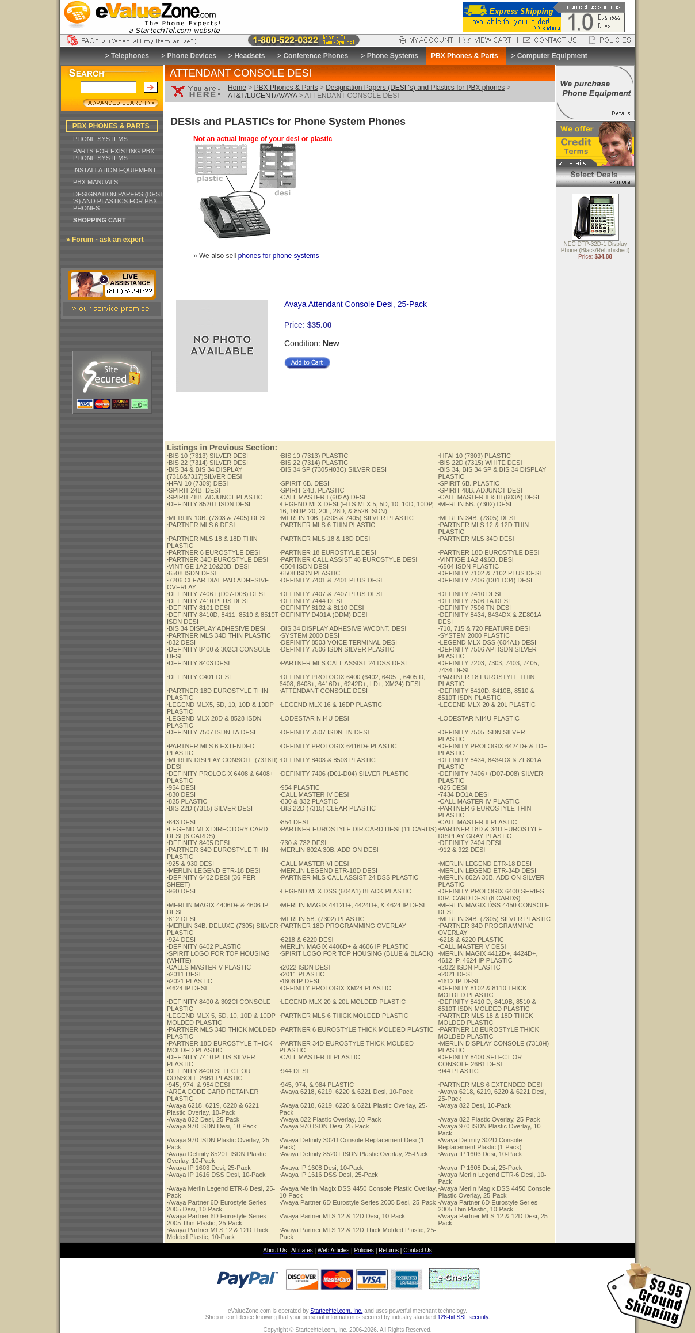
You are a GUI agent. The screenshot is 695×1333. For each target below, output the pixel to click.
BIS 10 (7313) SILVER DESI (207, 455)
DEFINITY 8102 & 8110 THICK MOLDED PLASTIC (482, 991)
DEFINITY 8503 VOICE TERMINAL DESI (338, 642)
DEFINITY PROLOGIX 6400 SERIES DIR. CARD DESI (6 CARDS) (491, 895)
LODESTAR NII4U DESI (314, 718)
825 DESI (452, 787)
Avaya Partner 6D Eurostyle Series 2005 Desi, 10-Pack (216, 1206)
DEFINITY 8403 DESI (198, 663)
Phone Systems (392, 56)
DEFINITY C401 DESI (199, 676)
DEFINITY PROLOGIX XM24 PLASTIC (335, 987)
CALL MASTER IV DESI (314, 794)
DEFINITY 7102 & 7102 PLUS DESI (489, 573)
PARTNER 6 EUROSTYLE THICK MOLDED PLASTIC (356, 1029)
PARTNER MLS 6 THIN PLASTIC (327, 524)
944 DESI (293, 1070)
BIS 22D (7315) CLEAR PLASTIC (327, 808)
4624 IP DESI (187, 987)
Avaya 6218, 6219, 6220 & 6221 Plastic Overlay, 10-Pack (213, 1109)
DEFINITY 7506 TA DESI (474, 600)
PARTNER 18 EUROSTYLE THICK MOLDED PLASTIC (488, 1033)
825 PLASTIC (187, 801)
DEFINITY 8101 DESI (198, 607)
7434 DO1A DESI (463, 794)
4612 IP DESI (458, 981)
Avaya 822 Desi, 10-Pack (474, 1105)
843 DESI (181, 822)
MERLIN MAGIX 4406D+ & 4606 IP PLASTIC (343, 946)
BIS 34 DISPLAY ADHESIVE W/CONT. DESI (342, 628)
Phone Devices (191, 56)
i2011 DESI (184, 974)
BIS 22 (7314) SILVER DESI (207, 462)
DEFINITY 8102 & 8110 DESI (321, 607)
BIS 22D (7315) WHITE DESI (480, 462)
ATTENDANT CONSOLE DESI (323, 690)
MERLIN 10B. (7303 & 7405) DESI (216, 517)
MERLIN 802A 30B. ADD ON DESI (328, 849)
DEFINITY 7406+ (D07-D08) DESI (216, 593)
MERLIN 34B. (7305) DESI (476, 517)
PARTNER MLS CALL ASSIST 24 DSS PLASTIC (348, 877)
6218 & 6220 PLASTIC (470, 939)
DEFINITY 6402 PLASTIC (204, 946)
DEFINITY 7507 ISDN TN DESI (324, 732)
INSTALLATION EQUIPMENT (114, 169)
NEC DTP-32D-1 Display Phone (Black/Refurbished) (595, 248)
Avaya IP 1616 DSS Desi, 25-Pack (328, 1174)
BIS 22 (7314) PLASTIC (313, 462)
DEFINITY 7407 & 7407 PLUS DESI (330, 593)
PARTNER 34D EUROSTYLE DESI (217, 559)
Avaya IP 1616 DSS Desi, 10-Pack (216, 1174)
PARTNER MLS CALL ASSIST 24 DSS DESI (343, 663)
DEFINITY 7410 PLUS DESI (207, 600)
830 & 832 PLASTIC (308, 801)
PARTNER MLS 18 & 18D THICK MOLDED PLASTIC (485, 1019)
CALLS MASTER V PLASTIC (209, 967)
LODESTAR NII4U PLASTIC (479, 718)
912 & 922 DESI (461, 849)
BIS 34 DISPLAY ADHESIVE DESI (216, 628)
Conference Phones (315, 56)
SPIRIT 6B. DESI (304, 483)
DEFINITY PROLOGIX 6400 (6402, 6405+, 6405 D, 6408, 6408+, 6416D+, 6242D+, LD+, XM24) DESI (352, 680)
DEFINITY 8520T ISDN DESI (208, 504)
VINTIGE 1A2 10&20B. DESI (208, 566)
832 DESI (181, 642)
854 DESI (293, 822)
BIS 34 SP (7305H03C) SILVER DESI (333, 469)
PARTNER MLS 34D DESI (476, 538)
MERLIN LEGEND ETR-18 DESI (485, 863)
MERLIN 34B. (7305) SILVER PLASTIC (494, 918)
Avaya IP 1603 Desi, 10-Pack (480, 1153)
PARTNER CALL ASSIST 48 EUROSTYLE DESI (348, 559)
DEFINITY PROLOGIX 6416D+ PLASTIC (337, 746)
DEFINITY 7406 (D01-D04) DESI (485, 580)
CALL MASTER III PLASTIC (319, 1057)
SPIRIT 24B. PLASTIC (311, 490)
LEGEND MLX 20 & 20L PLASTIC (487, 704)
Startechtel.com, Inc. (336, 1311)
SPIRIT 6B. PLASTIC (468, 483)
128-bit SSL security (462, 1317)
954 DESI (181, 787)
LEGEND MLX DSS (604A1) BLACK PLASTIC (345, 891)
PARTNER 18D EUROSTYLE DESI (488, 552)
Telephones (130, 56)
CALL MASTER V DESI (472, 946)
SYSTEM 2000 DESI (309, 635)
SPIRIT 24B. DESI (193, 490)
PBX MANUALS (95, 182)
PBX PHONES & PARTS (111, 126)
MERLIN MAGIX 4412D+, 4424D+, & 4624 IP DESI (352, 905)
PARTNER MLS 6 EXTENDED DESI (490, 1084)
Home (237, 88)
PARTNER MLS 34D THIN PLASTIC (219, 635)
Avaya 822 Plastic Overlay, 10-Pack (330, 1119)
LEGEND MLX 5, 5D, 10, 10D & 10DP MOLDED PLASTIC (221, 1019)
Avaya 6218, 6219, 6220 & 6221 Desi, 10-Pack (346, 1091)
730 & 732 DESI (302, 842)
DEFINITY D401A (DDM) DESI (323, 614)
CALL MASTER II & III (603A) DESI (488, 497)
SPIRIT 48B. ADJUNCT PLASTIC (214, 497)
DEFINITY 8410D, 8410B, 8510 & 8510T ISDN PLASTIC (486, 694)
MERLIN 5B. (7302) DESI (474, 504)
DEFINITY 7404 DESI (469, 842)
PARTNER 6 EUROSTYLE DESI (213, 552)
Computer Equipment (552, 56)
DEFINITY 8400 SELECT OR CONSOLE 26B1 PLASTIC (209, 1074)
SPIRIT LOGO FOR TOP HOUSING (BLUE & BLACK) (356, 953)
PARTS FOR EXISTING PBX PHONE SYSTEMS (113, 154)
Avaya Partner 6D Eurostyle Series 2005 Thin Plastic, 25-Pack (216, 1219)
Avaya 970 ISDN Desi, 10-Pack (212, 1126)
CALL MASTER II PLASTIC (477, 822)
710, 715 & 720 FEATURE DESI (484, 628)
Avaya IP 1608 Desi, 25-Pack (480, 1167)
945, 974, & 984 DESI (198, 1084)
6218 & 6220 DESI (306, 939)
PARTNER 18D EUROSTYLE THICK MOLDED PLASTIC (219, 1047)
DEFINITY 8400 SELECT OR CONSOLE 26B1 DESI (480, 1060)
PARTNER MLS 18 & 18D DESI (324, 538)
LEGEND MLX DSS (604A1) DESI (487, 642)
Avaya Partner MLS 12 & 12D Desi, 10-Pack (342, 1216)
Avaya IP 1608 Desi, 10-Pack (321, 1167)
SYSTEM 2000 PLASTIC (474, 635)
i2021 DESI (455, 974)
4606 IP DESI (299, 981)
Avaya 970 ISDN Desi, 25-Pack (324, 1126)
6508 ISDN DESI (191, 573)
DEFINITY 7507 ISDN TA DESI (211, 732)
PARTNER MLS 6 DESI (201, 524)
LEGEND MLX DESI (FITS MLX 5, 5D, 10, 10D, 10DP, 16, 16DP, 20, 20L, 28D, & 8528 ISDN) (356, 507)
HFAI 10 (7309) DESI (197, 483)
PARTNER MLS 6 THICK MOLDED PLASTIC (343, 1015)
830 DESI (181, 794)
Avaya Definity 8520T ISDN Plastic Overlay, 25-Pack (353, 1153)
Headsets (249, 56)
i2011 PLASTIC (301, 974)
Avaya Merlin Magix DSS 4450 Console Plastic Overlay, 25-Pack (494, 1192)
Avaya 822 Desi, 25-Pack (203, 1119)
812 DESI (181, 918)
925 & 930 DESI (190, 863)
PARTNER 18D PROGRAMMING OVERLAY (342, 925)
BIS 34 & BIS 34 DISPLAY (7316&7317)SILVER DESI (204, 473)
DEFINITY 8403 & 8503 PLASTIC (327, 759)
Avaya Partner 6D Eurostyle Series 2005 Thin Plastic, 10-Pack (487, 1206)
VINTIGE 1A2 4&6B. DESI (475, 559)
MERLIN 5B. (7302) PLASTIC (321, 918)
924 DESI (181, 939)
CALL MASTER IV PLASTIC (478, 801)
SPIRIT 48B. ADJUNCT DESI (480, 490)
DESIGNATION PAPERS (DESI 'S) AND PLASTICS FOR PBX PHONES (117, 201)
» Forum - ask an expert (105, 240)
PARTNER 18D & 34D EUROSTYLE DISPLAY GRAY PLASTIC (490, 832)
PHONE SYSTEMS (100, 138)
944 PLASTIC (458, 1070)
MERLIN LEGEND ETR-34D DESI (487, 870)
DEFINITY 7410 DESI (469, 593)
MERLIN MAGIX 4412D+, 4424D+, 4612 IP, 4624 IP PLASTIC (487, 957)
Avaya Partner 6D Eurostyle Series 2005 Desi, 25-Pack (357, 1202)
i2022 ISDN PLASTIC (469, 967)
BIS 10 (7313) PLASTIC (313, 455)
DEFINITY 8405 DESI (198, 842)
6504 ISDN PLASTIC (468, 566)
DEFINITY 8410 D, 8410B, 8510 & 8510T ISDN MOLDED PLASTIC (487, 1005)
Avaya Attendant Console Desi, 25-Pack (355, 304)
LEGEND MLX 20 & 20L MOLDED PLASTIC (342, 1001)
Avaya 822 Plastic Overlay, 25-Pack (489, 1119)
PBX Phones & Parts (286, 88)
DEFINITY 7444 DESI (310, 600)
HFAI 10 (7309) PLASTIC (474, 455)
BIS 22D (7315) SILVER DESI (210, 808)
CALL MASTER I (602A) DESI (322, 497)
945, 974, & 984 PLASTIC (316, 1084)
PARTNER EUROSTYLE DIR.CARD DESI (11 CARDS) (357, 828)
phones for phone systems (278, 256)
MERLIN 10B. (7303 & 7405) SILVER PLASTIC (346, 517)
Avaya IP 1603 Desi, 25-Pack (209, 1167)
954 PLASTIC (299, 787)
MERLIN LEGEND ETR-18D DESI (328, 870)
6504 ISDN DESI (304, 566)
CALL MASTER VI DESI (314, 863)
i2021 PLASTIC (189, 981)
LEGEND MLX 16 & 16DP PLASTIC (330, 704)
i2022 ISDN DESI (304, 967)
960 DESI (181, 891)
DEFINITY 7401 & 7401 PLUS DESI (330, 580)
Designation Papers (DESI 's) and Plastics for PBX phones (415, 88)
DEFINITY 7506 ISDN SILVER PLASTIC (336, 649)
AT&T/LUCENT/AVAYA (262, 96)
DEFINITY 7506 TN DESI (474, 607)
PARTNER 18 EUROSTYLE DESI (327, 552)
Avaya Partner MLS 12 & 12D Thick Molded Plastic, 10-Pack (217, 1233)
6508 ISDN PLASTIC (309, 573)
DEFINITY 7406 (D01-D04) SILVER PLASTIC (343, 773)
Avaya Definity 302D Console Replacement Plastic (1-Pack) (480, 1143)
